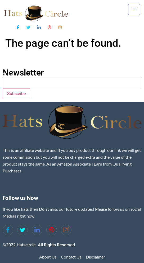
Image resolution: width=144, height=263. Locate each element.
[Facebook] (18, 27)
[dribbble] (51, 230)
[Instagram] (60, 27)
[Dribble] (50, 27)
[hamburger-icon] (134, 9)
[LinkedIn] (39, 27)
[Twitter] (28, 27)
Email (9, 73)
